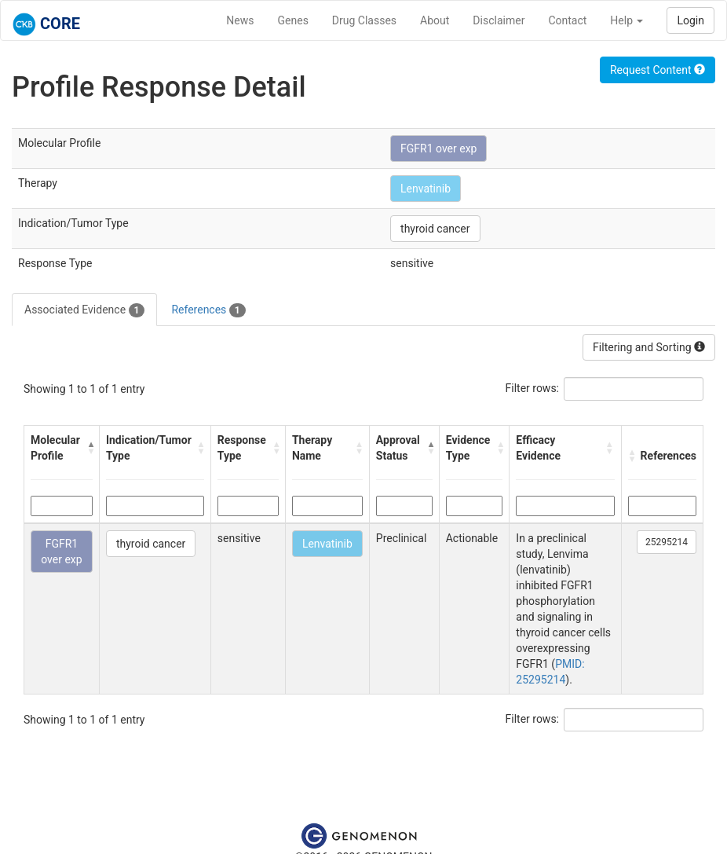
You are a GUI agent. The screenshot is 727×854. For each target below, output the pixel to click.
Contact (567, 20)
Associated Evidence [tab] (84, 310)
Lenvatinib (425, 188)
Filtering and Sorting (649, 347)
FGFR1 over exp (438, 148)
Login (690, 20)
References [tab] (208, 310)
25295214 (666, 542)
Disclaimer (498, 20)
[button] (89, 448)
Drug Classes (364, 20)
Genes (293, 20)
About (434, 20)
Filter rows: (533, 388)
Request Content (657, 70)
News (240, 20)
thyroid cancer (434, 228)
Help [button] (626, 20)
